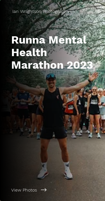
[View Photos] (52, 190)
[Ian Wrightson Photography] (52, 11)
